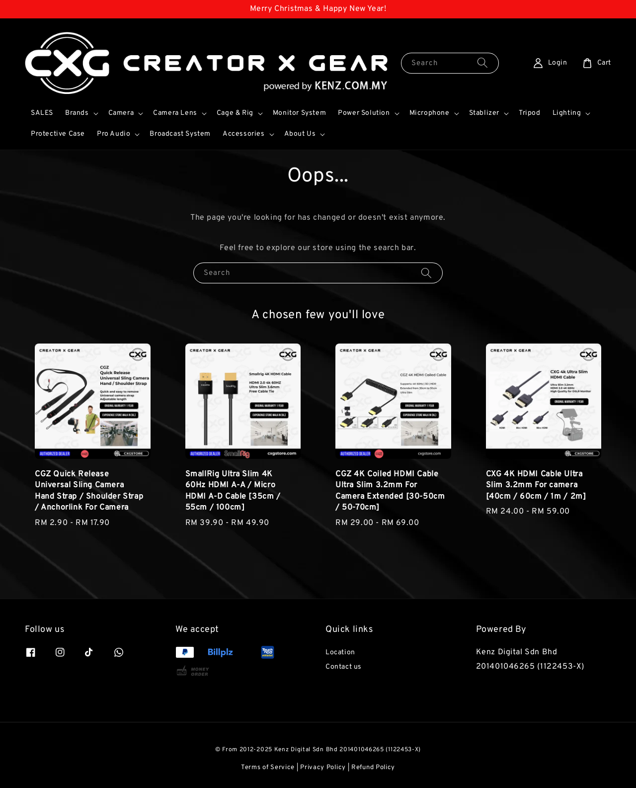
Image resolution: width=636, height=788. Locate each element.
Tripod (530, 113)
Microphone (429, 113)
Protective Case (58, 134)
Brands (77, 113)
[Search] (482, 63)
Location (340, 652)
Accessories (244, 134)
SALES (42, 113)
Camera (121, 113)
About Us (300, 134)
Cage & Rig (235, 113)
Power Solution (364, 113)
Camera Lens (175, 113)
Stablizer (484, 113)
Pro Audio (113, 134)
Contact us (343, 667)
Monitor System (299, 113)
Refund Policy (373, 768)
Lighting (567, 113)
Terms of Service (268, 768)
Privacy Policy (323, 768)
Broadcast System (180, 134)
